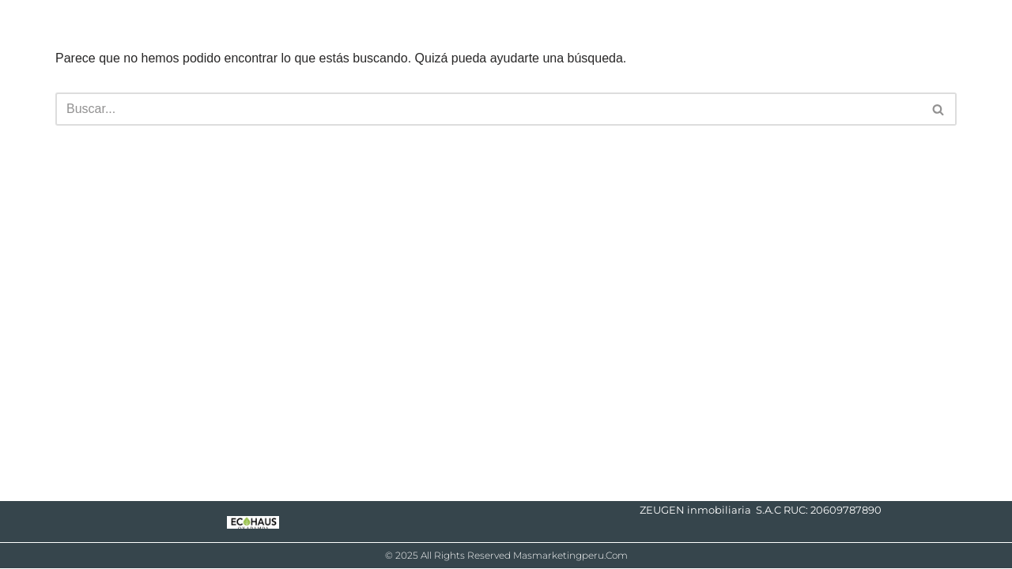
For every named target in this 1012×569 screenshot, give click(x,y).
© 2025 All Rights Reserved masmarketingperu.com (506, 555)
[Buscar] (488, 109)
